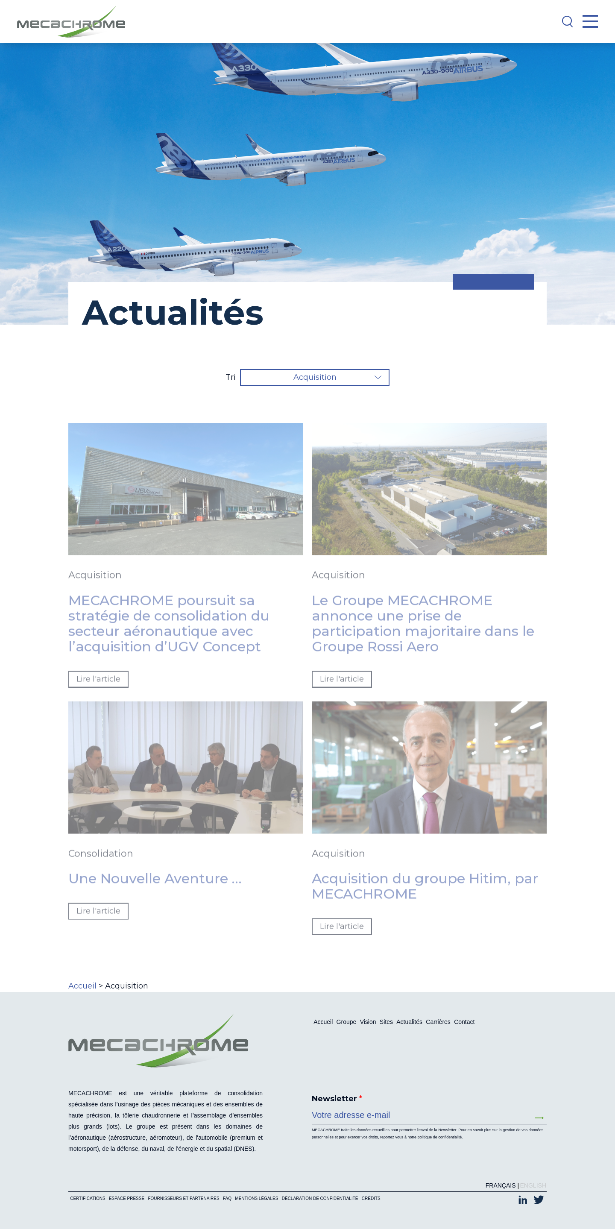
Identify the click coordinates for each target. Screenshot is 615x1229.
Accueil (82, 986)
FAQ (227, 1198)
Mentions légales (256, 1198)
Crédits (371, 1198)
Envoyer (539, 1118)
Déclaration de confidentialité (320, 1198)
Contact (464, 1021)
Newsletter (337, 1098)
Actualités (409, 1021)
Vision (368, 1021)
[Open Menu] (590, 21)
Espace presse (126, 1198)
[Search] (567, 21)
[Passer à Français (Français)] (498, 1185)
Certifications (87, 1198)
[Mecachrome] (75, 21)
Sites (386, 1021)
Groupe (347, 1021)
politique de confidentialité (440, 1137)
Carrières (438, 1021)
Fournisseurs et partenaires (183, 1198)
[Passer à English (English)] (531, 1185)
